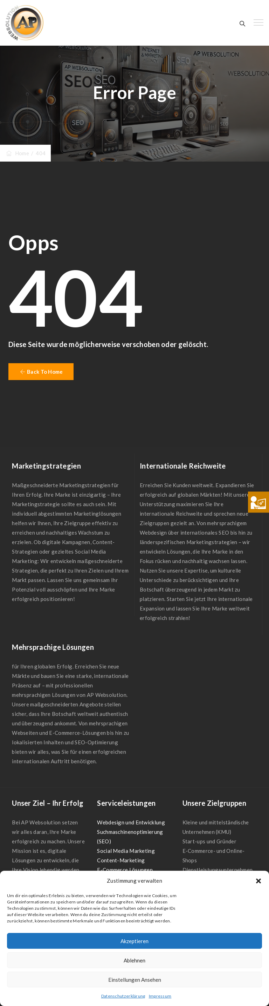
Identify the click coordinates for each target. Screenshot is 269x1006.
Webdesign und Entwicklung (131, 822)
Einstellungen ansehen (134, 979)
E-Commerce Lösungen (125, 870)
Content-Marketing (121, 860)
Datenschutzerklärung (123, 996)
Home (17, 153)
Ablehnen (134, 960)
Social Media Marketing (126, 851)
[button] (258, 880)
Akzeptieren (134, 941)
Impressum (160, 996)
